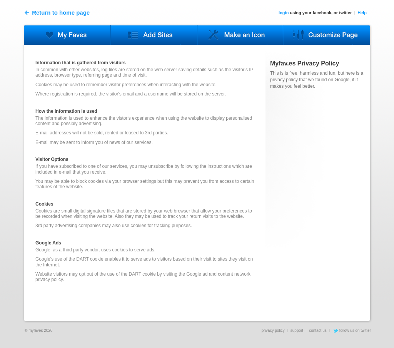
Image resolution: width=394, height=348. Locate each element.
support (296, 330)
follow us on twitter (355, 330)
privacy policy (273, 330)
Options (326, 35)
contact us (318, 330)
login (284, 12)
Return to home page (57, 13)
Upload (240, 35)
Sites (153, 35)
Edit (67, 35)
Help (362, 12)
